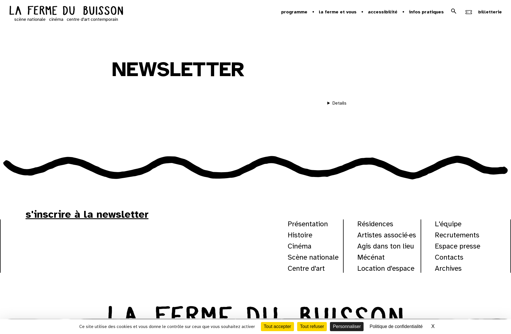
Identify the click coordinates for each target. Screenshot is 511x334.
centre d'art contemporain (92, 19)
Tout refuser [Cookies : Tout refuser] (312, 326)
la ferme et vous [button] (337, 12)
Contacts (449, 257)
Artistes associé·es (386, 235)
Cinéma (299, 246)
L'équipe (448, 223)
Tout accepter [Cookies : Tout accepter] (277, 326)
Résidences (375, 223)
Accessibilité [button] (383, 12)
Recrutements (457, 235)
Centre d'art (306, 268)
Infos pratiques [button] (426, 12)
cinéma (56, 19)
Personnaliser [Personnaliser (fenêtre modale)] (347, 326)
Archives (448, 268)
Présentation (308, 223)
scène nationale (30, 19)
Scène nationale (313, 257)
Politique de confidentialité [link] (396, 326)
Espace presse (457, 246)
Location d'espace (385, 268)
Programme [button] (294, 12)
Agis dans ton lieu (385, 246)
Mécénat (371, 257)
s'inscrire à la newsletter (87, 214)
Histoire (300, 235)
